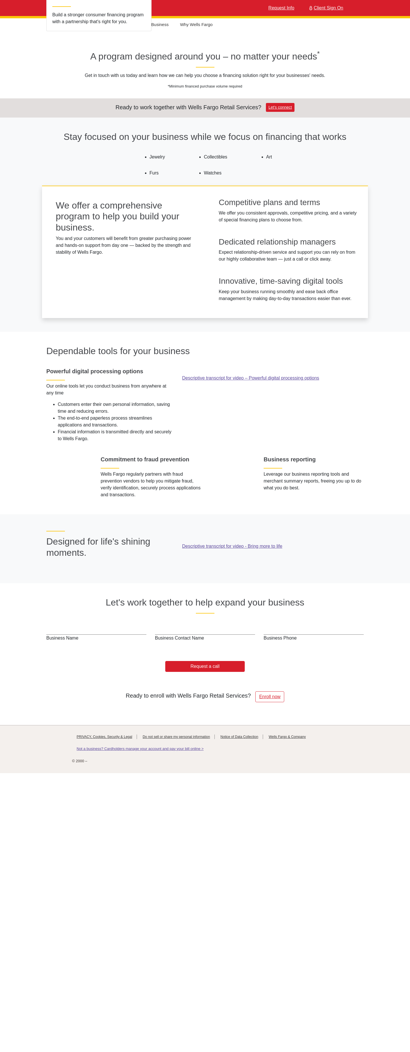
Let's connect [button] (280, 219)
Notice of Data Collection (239, 1010)
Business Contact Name (179, 911)
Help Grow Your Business (147, 24)
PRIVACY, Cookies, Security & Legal (104, 1010)
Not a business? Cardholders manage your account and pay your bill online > (140, 1022)
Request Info (281, 7)
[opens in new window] (273, 553)
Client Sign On (325, 7)
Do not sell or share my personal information (176, 1010)
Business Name (62, 911)
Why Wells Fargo (199, 24)
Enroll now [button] (269, 970)
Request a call (204, 939)
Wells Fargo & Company (287, 1010)
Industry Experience (89, 24)
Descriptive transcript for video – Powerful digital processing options (250, 608)
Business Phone (280, 911)
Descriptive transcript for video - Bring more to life (232, 830)
